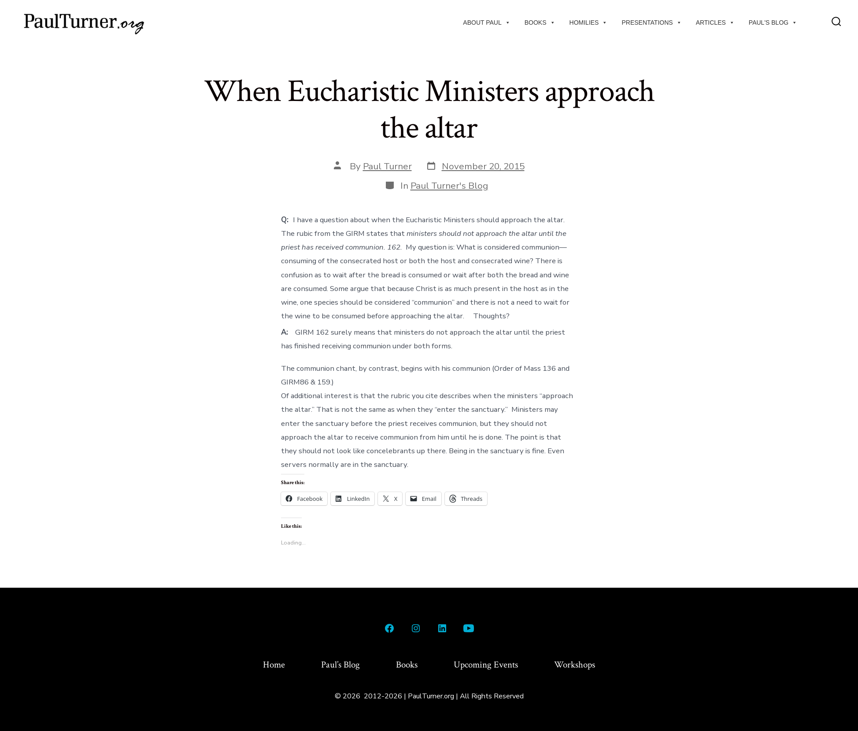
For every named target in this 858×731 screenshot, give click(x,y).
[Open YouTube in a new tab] (468, 628)
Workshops (574, 665)
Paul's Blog (773, 22)
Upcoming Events (486, 665)
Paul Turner (387, 166)
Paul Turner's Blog (449, 185)
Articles (715, 22)
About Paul (486, 22)
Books (540, 22)
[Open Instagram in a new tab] (415, 628)
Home (274, 665)
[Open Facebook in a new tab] (389, 628)
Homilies (589, 22)
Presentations (651, 22)
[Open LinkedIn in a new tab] (442, 628)
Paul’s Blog (340, 665)
